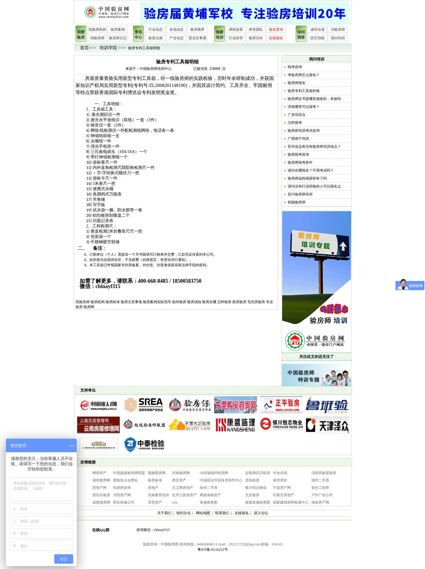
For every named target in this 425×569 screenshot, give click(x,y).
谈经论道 (317, 29)
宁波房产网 (282, 488)
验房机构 (98, 302)
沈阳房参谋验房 (323, 473)
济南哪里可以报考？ (304, 107)
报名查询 (276, 29)
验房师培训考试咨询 (304, 131)
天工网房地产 (182, 488)
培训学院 (108, 47)
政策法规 (155, 38)
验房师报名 (296, 83)
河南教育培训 (158, 495)
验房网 (89, 307)
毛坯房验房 (256, 302)
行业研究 (236, 38)
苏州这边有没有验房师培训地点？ (314, 146)
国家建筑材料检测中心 (290, 502)
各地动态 (176, 29)
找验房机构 (97, 29)
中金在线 (280, 473)
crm (175, 502)
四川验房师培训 (300, 194)
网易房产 (99, 473)
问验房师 (338, 29)
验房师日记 (118, 38)
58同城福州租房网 (214, 473)
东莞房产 (155, 502)
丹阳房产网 (122, 495)
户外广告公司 (322, 495)
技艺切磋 (317, 38)
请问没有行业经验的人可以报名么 (314, 186)
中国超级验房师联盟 (129, 473)
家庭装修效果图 (257, 502)
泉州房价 (280, 480)
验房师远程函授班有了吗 (307, 178)
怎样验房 (224, 302)
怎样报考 (295, 123)
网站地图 (203, 513)
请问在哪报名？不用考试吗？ (311, 170)
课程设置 (236, 29)
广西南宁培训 (298, 139)
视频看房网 (157, 473)
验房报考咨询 (298, 154)
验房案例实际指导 (157, 302)
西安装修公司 (123, 502)
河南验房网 (181, 473)
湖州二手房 (320, 480)
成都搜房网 (101, 502)
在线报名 (276, 38)
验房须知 (194, 302)
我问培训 (338, 38)
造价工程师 (320, 488)
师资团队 (256, 29)
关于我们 (164, 513)
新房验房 (239, 302)
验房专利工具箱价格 (304, 91)
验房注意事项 (131, 302)
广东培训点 (296, 115)
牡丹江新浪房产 (184, 495)
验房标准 (113, 302)
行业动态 (155, 29)
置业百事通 (197, 38)
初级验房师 (296, 202)
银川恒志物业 (256, 488)
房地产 (153, 488)
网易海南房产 (210, 495)
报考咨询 (295, 67)
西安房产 (179, 480)
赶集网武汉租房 (257, 473)
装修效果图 (209, 502)
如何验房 (179, 302)
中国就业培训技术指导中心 (221, 480)
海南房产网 (320, 502)
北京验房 (252, 495)
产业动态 (176, 38)
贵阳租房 (252, 480)
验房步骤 (209, 302)
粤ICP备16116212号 (212, 549)
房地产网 (99, 488)
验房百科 (256, 38)
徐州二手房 (209, 488)
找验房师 (97, 38)
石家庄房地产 (283, 495)
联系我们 (222, 513)
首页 (84, 47)
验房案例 (118, 29)
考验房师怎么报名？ (304, 75)
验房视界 (197, 29)
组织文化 (183, 513)
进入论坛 (261, 513)
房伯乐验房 (101, 495)
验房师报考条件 (300, 162)
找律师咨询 (122, 488)
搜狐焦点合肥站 (125, 480)
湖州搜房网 (101, 480)
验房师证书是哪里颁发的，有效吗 (314, 99)
